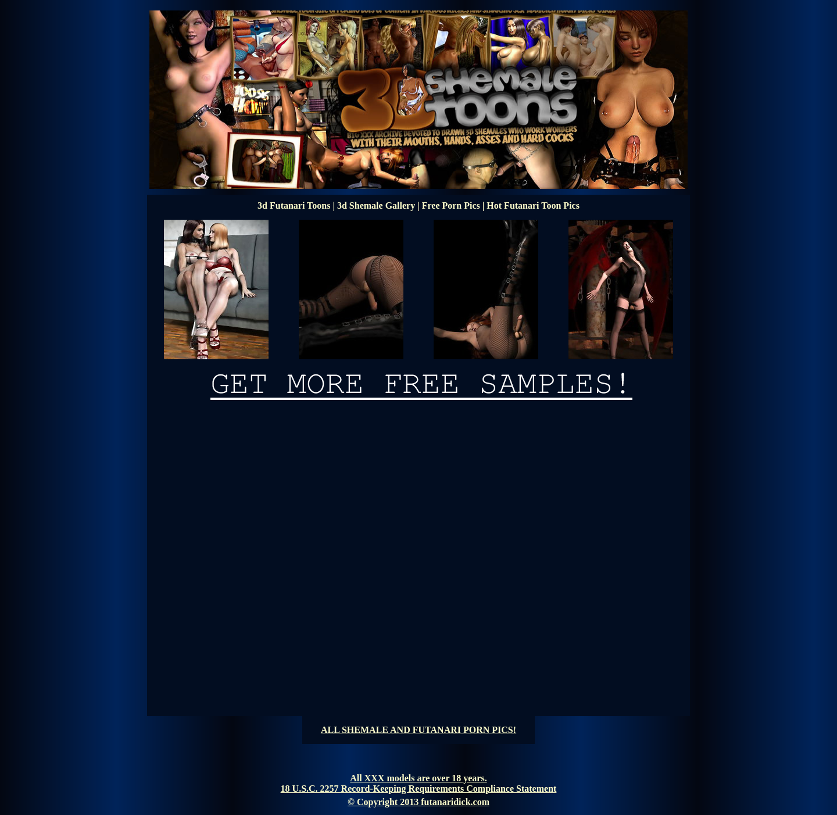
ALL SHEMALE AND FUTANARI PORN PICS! (418, 730)
